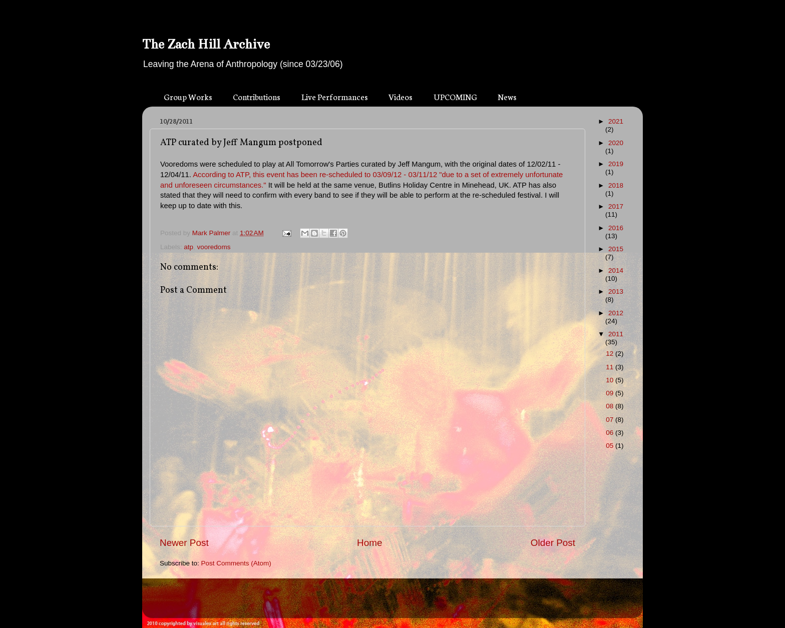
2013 (615, 291)
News (507, 96)
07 (610, 419)
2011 (615, 334)
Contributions (256, 96)
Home (369, 542)
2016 (615, 228)
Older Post (553, 542)
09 (610, 393)
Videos (400, 96)
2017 (615, 206)
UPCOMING (455, 96)
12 (610, 353)
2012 (615, 313)
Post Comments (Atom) (236, 563)
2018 (615, 185)
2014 (615, 270)
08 (610, 406)
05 (610, 445)
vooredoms (214, 247)
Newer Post (184, 542)
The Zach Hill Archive (206, 44)
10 (610, 380)
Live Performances (334, 96)
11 (610, 367)
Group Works (188, 96)
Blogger (410, 602)
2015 (615, 249)
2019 (615, 164)
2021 (615, 121)
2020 (615, 143)
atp (188, 247)
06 (610, 432)
